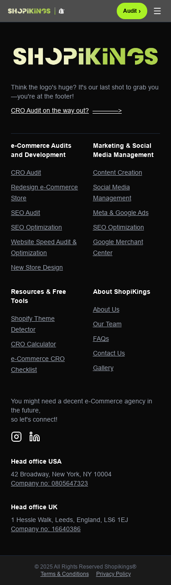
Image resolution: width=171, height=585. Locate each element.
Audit (132, 10)
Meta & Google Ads (121, 212)
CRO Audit (26, 172)
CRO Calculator (33, 344)
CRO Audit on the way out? (66, 110)
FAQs (101, 338)
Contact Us (109, 353)
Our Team (107, 324)
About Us (106, 309)
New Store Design (37, 267)
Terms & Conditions (65, 573)
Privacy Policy (113, 573)
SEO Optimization (36, 227)
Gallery (103, 367)
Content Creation (117, 172)
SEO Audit (25, 212)
